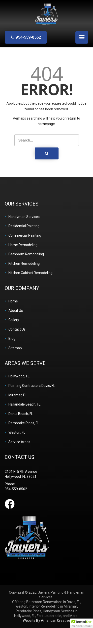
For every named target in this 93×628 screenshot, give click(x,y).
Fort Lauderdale (49, 616)
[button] (81, 623)
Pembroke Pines (28, 611)
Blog (11, 339)
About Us (15, 311)
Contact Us (17, 329)
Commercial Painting (24, 235)
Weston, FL (16, 432)
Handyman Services (24, 217)
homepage (46, 124)
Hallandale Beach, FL (24, 404)
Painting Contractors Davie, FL (31, 386)
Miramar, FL (17, 395)
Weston (21, 606)
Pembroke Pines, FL (23, 423)
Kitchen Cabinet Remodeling (30, 273)
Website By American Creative (46, 621)
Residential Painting (23, 226)
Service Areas (19, 442)
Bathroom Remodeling (26, 254)
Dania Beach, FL (20, 414)
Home (13, 301)
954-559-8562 (28, 37)
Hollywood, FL (19, 376)
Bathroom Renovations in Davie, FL (53, 602)
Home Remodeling (22, 245)
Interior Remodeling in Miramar (53, 606)
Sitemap (15, 348)
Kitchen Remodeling (24, 264)
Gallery (13, 320)
